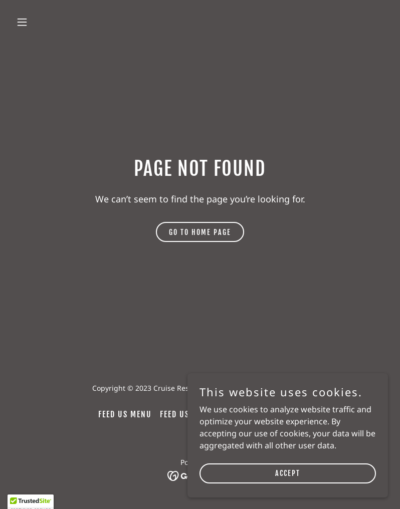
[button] (55, 22)
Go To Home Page (200, 232)
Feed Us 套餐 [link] (185, 414)
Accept (287, 493)
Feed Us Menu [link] (125, 414)
